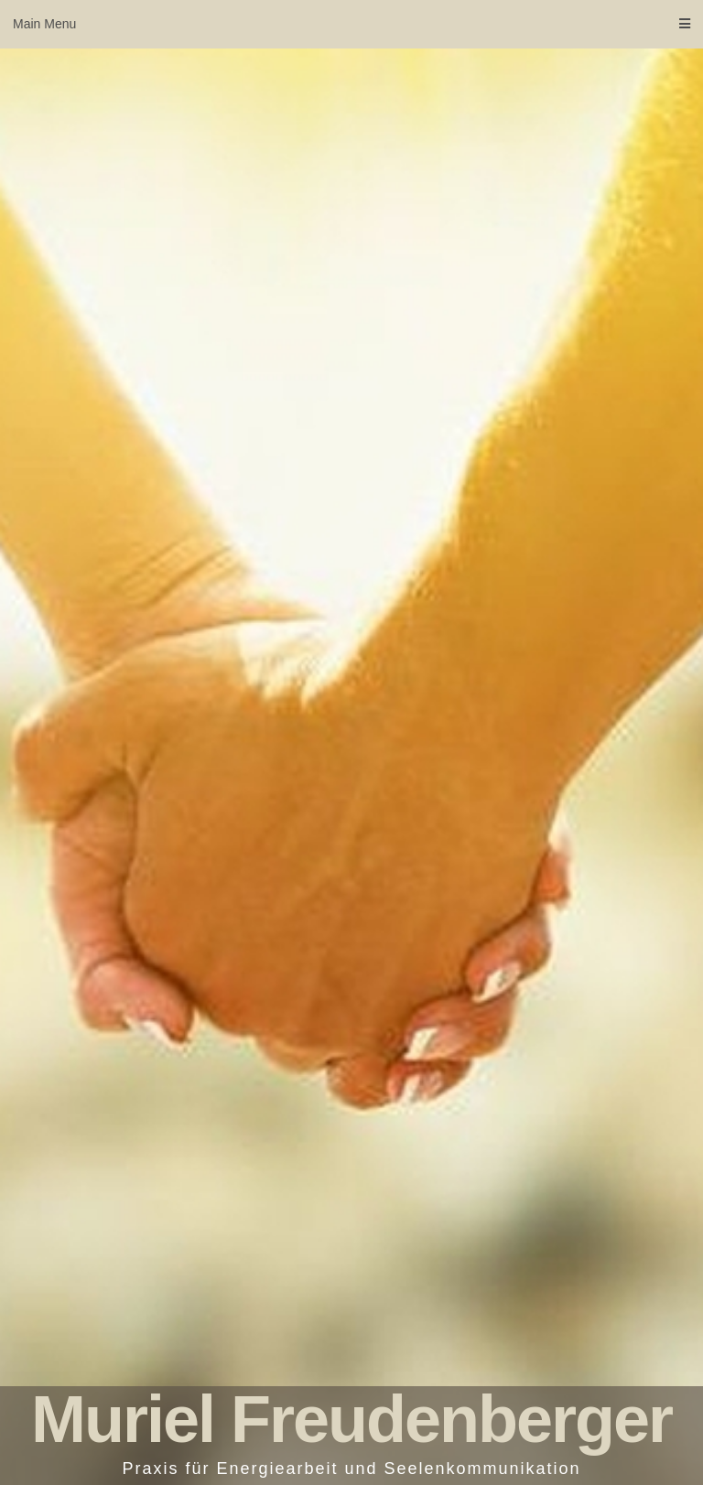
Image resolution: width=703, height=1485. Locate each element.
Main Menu (351, 23)
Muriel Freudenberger (351, 1419)
